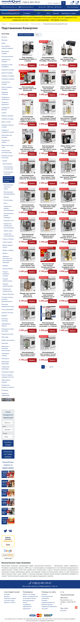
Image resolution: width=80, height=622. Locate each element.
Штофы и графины (8, 250)
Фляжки (5, 253)
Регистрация (74, 7)
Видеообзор (43, 41)
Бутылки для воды (8, 294)
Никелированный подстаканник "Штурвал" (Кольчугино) (68, 177)
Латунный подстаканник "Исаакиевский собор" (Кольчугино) (47, 206)
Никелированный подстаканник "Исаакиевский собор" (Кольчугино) (48, 89)
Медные (6, 197)
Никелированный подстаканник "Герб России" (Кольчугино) (27, 265)
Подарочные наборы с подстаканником (9, 208)
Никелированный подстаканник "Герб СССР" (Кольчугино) (28, 88)
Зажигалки (5, 343)
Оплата (51, 7)
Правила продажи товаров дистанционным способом (49, 606)
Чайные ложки (8, 231)
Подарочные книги (7, 334)
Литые (5, 203)
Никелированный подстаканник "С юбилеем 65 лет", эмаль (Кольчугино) (27, 236)
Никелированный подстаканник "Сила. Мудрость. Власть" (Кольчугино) (28, 207)
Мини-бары (5, 337)
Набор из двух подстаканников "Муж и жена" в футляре (68, 59)
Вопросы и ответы (9, 602)
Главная (4, 24)
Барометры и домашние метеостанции (6, 348)
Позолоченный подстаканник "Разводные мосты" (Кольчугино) (68, 266)
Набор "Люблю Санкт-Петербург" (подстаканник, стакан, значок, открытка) (68, 148)
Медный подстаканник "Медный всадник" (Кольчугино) (48, 236)
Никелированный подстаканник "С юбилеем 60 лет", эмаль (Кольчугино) (48, 148)
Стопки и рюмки (7, 242)
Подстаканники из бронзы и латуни (8, 187)
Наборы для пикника (8, 340)
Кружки (5, 161)
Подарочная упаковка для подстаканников (9, 226)
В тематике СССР (9, 220)
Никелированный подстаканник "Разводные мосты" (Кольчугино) (48, 295)
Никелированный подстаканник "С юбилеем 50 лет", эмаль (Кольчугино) (68, 207)
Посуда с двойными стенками (6, 274)
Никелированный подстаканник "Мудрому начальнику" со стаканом (48, 324)
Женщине (11, 13)
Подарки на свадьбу (8, 76)
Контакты (58, 7)
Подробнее (63, 20)
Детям (17, 13)
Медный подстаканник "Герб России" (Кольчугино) (28, 295)
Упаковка (44, 594)
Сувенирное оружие (8, 372)
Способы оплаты (9, 600)
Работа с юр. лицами (29, 594)
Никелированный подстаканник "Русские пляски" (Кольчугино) (48, 354)
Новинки (56, 13)
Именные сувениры (7, 116)
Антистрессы (5, 358)
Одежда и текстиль (7, 313)
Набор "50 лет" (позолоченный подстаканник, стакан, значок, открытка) (27, 148)
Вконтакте (63, 610)
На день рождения (7, 56)
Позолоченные (8, 200)
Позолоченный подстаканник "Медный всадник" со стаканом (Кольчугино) (68, 118)
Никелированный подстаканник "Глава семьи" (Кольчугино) (48, 177)
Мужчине (5, 13)
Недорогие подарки (8, 70)
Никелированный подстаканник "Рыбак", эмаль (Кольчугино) (27, 354)
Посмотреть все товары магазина (8, 454)
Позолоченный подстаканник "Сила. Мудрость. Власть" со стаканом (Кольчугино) (28, 118)
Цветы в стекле (6, 122)
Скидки (4, 113)
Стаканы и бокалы (8, 239)
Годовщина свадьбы (8, 79)
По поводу (5, 390)
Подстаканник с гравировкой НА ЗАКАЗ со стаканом (27, 59)
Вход (68, 7)
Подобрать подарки (8, 443)
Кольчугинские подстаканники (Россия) (8, 179)
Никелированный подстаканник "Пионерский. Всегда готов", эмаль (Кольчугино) (48, 267)
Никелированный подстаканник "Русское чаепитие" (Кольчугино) (27, 177)
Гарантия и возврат (10, 598)
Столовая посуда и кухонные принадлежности (7, 299)
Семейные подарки (7, 119)
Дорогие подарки (7, 73)
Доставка (43, 7)
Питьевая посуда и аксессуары (18, 24)
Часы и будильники (7, 309)
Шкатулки (4, 316)
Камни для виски (8, 269)
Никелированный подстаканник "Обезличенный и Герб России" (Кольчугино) (68, 325)
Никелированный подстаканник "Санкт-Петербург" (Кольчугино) (48, 59)
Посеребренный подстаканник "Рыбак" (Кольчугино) (68, 295)
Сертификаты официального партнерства (27, 606)
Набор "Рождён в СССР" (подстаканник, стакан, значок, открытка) (68, 88)
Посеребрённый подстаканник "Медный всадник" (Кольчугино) (48, 118)
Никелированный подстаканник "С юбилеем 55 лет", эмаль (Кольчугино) (68, 236)
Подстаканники (35, 24)
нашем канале (8, 467)
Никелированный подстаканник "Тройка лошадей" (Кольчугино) (28, 324)
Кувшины (5, 265)
